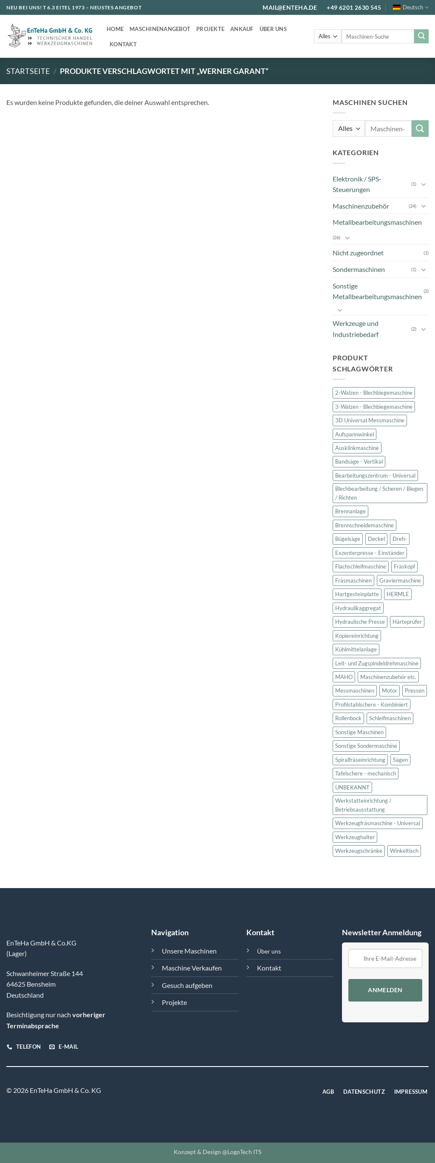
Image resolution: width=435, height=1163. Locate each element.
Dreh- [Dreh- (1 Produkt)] (400, 538)
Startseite (28, 71)
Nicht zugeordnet (358, 253)
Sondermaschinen (359, 269)
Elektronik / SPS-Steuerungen (357, 184)
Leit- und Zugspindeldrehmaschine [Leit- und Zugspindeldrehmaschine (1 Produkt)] (376, 663)
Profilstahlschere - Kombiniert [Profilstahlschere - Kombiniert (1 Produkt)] (371, 704)
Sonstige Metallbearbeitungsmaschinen (377, 291)
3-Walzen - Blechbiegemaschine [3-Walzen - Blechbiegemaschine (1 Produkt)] (373, 406)
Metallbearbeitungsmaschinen (377, 222)
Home (115, 28)
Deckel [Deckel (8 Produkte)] (376, 538)
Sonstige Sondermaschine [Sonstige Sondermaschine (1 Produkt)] (366, 746)
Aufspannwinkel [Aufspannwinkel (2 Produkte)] (354, 434)
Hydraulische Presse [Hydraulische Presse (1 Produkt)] (360, 621)
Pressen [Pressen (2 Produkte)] (414, 691)
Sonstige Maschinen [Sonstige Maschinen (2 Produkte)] (359, 732)
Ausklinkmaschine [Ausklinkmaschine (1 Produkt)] (357, 447)
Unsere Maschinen (189, 951)
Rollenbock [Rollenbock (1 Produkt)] (348, 718)
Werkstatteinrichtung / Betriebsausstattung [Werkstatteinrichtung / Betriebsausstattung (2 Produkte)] (363, 804)
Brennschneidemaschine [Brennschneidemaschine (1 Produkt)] (364, 525)
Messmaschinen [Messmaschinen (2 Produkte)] (354, 691)
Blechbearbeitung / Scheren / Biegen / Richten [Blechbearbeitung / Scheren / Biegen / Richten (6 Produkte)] (379, 493)
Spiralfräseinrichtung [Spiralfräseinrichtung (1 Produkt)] (360, 759)
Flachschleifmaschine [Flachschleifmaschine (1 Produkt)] (360, 566)
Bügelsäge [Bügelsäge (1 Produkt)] (347, 538)
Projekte (210, 28)
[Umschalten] (423, 184)
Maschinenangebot (160, 28)
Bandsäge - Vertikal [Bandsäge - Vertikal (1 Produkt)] (359, 461)
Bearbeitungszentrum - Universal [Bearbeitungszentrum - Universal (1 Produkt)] (375, 475)
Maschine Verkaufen (192, 968)
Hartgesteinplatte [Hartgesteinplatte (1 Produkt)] (357, 594)
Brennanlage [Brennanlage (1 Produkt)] (350, 511)
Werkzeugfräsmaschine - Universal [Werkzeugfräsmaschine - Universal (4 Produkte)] (377, 823)
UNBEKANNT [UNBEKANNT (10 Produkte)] (352, 787)
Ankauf (242, 28)
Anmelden (385, 990)
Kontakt (123, 44)
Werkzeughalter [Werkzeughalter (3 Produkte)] (355, 837)
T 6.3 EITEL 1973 (64, 7)
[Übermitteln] (421, 36)
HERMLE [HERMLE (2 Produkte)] (398, 594)
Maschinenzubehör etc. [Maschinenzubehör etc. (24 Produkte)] (388, 676)
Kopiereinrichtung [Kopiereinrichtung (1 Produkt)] (357, 635)
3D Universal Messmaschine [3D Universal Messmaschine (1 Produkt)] (369, 420)
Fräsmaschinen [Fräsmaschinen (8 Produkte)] (353, 580)
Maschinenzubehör (361, 206)
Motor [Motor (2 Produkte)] (389, 691)
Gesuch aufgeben (187, 985)
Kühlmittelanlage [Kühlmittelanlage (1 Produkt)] (356, 649)
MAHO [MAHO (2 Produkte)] (344, 676)
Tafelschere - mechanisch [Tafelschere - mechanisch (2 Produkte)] (365, 773)
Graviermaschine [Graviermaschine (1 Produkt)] (400, 580)
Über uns (273, 28)
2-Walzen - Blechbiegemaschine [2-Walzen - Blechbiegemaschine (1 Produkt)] (373, 392)
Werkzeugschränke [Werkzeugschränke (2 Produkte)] (358, 850)
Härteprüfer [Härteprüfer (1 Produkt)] (407, 621)
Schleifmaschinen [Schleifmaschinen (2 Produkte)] (390, 718)
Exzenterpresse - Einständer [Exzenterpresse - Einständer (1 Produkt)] (369, 552)
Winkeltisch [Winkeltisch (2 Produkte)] (404, 850)
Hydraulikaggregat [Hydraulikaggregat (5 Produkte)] (358, 608)
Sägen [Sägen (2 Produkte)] (400, 759)
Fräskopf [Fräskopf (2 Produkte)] (404, 566)
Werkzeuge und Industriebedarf (356, 328)
